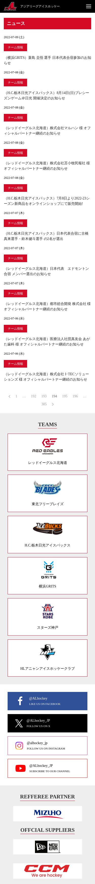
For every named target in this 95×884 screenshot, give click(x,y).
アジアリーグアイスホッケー (40, 6)
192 (33, 396)
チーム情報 (15, 47)
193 (44, 396)
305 (44, 404)
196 (75, 396)
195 (64, 396)
